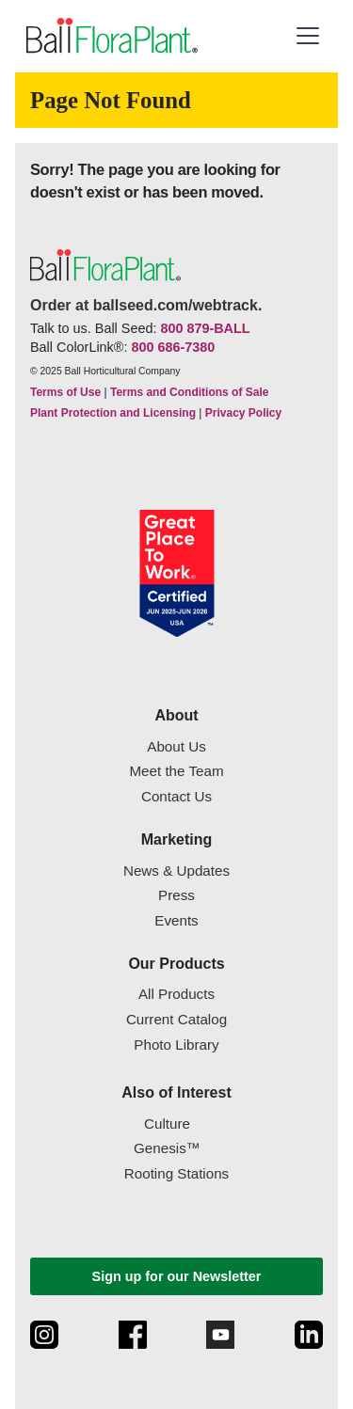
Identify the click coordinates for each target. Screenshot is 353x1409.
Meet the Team (176, 771)
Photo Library (176, 1045)
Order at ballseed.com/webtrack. (146, 305)
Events (176, 920)
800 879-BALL (204, 328)
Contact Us (176, 796)
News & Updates (176, 871)
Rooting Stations (176, 1173)
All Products (176, 994)
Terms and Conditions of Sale (189, 392)
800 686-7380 (173, 347)
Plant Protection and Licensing (113, 413)
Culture (167, 1124)
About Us (176, 746)
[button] (307, 35)
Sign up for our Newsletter (177, 1276)
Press (176, 895)
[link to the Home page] (110, 36)
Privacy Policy (243, 413)
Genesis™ (167, 1148)
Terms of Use (65, 392)
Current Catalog (176, 1019)
